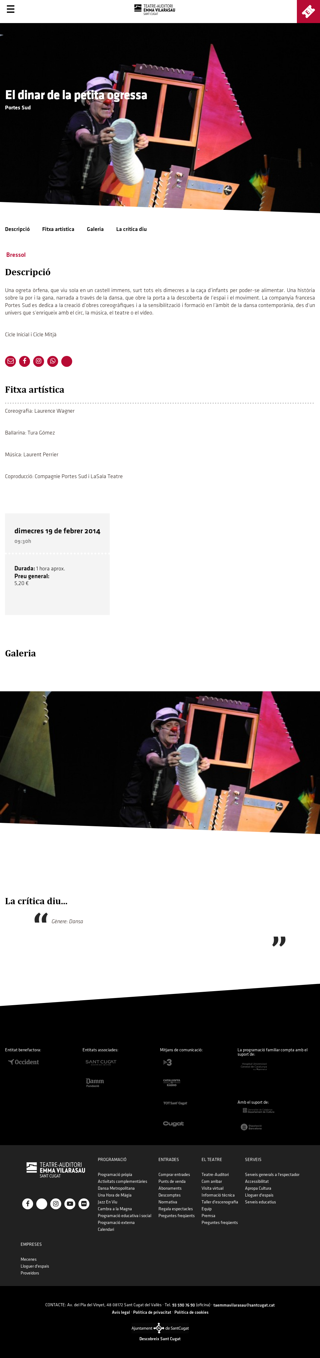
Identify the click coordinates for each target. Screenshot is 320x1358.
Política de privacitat (152, 1312)
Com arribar (212, 1181)
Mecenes (29, 1259)
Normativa (167, 1202)
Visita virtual (212, 1188)
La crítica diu (131, 229)
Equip (207, 1209)
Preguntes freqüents (176, 1216)
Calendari (106, 1229)
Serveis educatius (260, 1202)
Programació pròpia (115, 1175)
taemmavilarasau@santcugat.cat (244, 1305)
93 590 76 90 (183, 1305)
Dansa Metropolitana (116, 1188)
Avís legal (121, 1312)
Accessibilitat (257, 1181)
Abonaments (170, 1188)
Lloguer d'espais (259, 1195)
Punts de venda (172, 1181)
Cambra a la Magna (115, 1209)
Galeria (95, 229)
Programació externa (116, 1223)
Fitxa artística (58, 229)
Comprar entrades (174, 1175)
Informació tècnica (218, 1195)
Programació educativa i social (124, 1216)
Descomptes (169, 1195)
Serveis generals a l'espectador (272, 1175)
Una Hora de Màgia (115, 1195)
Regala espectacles (175, 1209)
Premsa (208, 1216)
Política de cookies (191, 1312)
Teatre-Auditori (215, 1175)
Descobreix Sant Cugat (160, 1339)
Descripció (17, 229)
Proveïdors (30, 1273)
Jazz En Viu (107, 1202)
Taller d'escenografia (220, 1202)
